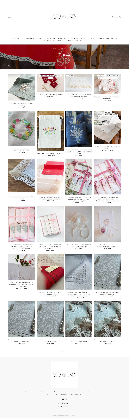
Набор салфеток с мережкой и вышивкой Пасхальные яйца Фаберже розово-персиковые (108, 199)
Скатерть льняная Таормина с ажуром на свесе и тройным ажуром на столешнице (78, 294)
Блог (72, 395)
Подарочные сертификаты (75, 40)
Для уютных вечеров (55, 38)
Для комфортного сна (77, 38)
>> (67, 352)
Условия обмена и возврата (58, 395)
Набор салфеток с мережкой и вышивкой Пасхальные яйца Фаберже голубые (79, 199)
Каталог (20, 392)
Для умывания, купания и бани (103, 38)
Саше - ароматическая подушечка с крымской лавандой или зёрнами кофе (78, 152)
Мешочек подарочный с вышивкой (50, 154)
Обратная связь (47, 392)
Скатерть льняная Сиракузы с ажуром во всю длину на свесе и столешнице (21, 285)
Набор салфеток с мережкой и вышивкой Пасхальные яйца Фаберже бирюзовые (22, 247)
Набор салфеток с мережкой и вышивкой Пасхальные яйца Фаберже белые (50, 247)
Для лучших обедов (33, 38)
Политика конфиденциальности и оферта (70, 392)
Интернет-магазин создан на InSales (64, 416)
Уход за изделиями (32, 392)
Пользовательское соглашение (100, 392)
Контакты (78, 395)
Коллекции (16, 38)
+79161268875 (64, 404)
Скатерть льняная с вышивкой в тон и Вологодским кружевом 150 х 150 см (21, 197)
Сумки (59, 40)
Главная (54, 48)
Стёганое (47, 40)
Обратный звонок (64, 407)
